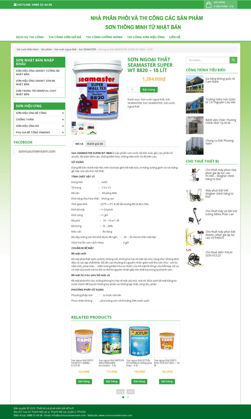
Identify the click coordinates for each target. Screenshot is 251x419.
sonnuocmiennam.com (37, 151)
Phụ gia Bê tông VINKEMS (33, 132)
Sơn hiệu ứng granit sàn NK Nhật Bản (35, 82)
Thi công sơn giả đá (64, 37)
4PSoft (70, 408)
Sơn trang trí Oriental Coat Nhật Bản (36, 92)
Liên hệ (174, 37)
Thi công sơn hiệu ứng (146, 37)
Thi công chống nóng (104, 37)
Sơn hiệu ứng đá (27, 126)
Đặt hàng (149, 89)
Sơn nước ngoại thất (152, 99)
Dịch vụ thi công (30, 37)
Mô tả (79, 143)
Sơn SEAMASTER (152, 103)
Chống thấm (25, 119)
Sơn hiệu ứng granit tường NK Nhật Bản (38, 72)
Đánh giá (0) (95, 143)
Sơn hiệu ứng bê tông (31, 113)
